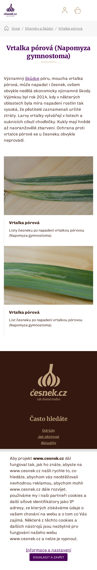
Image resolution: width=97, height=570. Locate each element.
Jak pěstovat (48, 437)
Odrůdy (48, 430)
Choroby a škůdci (39, 28)
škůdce (32, 78)
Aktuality (48, 443)
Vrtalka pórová (70, 28)
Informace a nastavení (48, 550)
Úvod (16, 28)
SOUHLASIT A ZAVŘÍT (48, 557)
